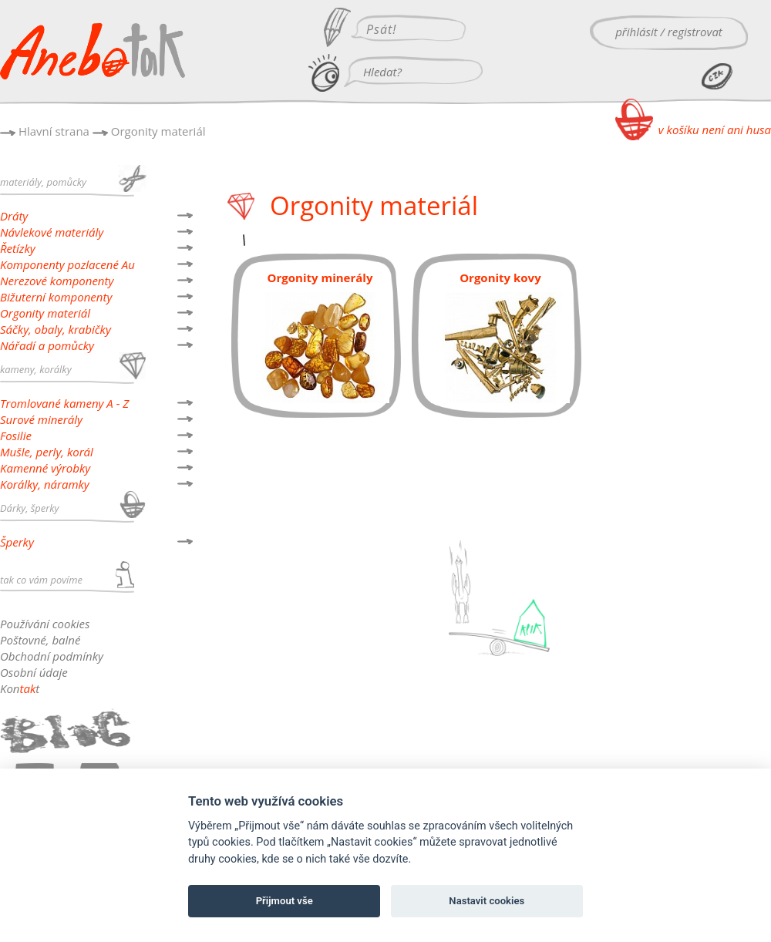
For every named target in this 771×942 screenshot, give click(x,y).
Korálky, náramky (44, 484)
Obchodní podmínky (51, 656)
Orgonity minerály (320, 277)
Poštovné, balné (40, 640)
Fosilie (16, 435)
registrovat (695, 31)
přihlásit (636, 31)
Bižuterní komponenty (56, 296)
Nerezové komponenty (56, 280)
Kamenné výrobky (45, 468)
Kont (19, 688)
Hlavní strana (54, 131)
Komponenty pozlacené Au (67, 264)
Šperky (17, 542)
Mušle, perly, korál (46, 451)
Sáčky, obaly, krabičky (55, 329)
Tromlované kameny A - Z (64, 403)
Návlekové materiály (51, 232)
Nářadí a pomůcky (47, 345)
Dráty (14, 216)
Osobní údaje (34, 672)
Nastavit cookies (486, 901)
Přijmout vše (284, 901)
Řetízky (17, 248)
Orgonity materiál (158, 131)
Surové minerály (41, 419)
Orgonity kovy (500, 277)
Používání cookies (44, 623)
